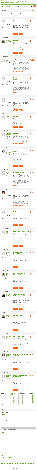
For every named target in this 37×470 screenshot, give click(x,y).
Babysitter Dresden (13, 402)
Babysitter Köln (21, 396)
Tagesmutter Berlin (31, 395)
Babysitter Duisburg (22, 402)
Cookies (20, 465)
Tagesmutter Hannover (32, 399)
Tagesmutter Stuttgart (32, 402)
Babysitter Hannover (22, 395)
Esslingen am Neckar (5, 436)
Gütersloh (3, 455)
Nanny (3, 418)
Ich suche (2, 6)
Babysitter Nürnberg (22, 401)
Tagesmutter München (32, 401)
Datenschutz (15, 464)
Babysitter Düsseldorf (13, 398)
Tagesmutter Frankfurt (32, 397)
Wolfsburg (3, 459)
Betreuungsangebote (5, 420)
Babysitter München (22, 398)
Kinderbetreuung (5, 412)
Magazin (24, 464)
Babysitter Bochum (13, 400)
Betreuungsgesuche (5, 422)
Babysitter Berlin (12, 397)
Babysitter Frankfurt (13, 403)
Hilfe (16, 465)
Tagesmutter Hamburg (32, 398)
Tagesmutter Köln (31, 400)
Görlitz (3, 438)
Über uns (3, 464)
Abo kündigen (32, 464)
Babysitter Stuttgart (22, 399)
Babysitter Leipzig (22, 397)
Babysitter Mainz (21, 400)
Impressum (7, 464)
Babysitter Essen (12, 399)
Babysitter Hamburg (13, 404)
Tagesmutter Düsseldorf (32, 396)
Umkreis (25, 6)
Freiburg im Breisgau (5, 449)
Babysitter (3, 414)
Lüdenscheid (4, 451)
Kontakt (28, 464)
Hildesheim (3, 434)
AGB (11, 464)
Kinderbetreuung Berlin (4, 395)
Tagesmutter (4, 416)
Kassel (3, 432)
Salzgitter (3, 453)
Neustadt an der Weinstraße (6, 457)
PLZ (18, 6)
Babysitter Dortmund (13, 401)
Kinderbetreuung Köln (4, 402)
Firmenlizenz (20, 464)
